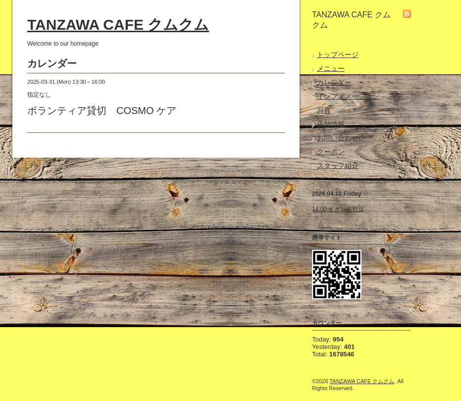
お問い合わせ (338, 138)
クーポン (331, 152)
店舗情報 (331, 124)
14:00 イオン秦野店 (338, 209)
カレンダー (334, 82)
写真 (324, 110)
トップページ (338, 54)
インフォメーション (348, 96)
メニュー (331, 68)
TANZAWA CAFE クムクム (118, 24)
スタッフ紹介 (338, 166)
